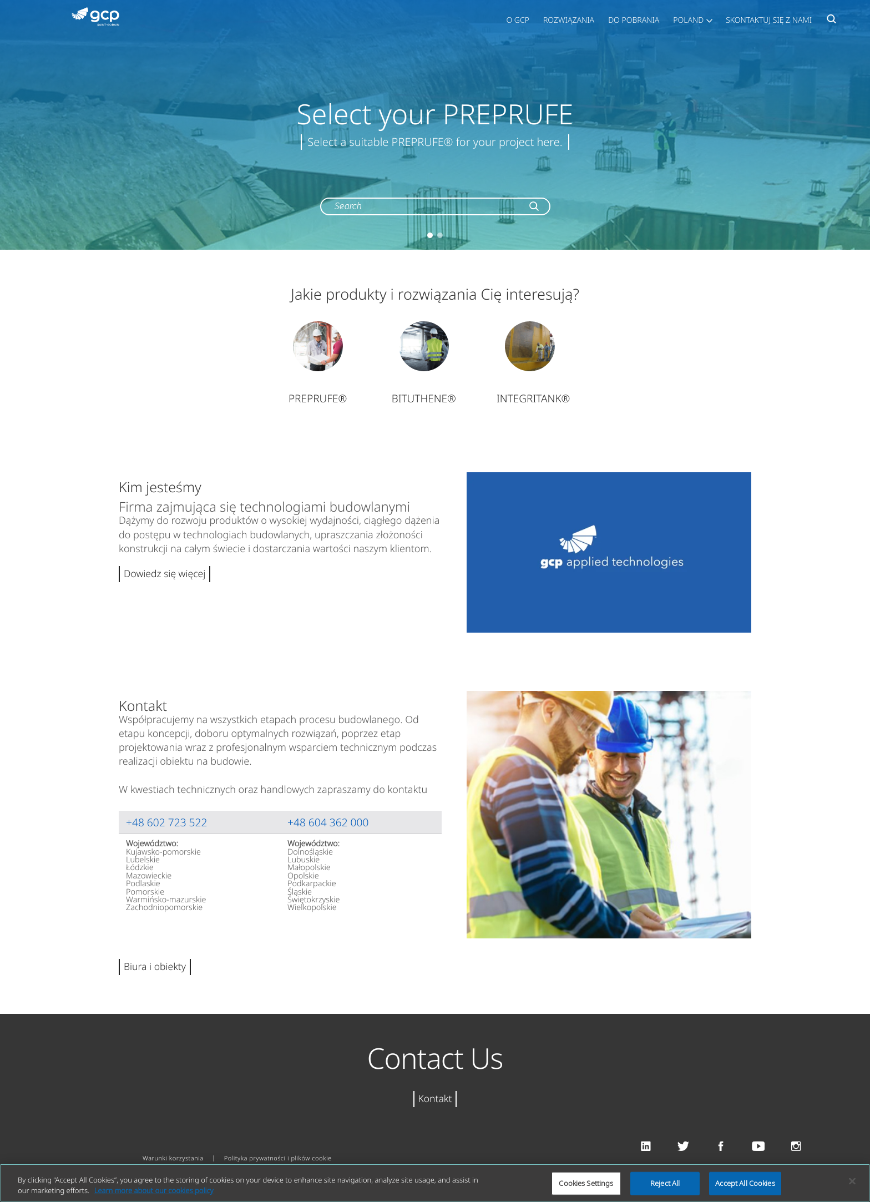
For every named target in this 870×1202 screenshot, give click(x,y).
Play (609, 552)
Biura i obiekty (155, 966)
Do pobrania (633, 20)
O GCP (517, 20)
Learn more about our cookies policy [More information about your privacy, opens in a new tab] (154, 1190)
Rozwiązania (568, 20)
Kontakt (435, 1098)
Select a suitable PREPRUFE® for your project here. (435, 141)
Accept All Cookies (745, 1183)
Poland (688, 20)
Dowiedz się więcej (164, 573)
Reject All (665, 1183)
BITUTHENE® (424, 398)
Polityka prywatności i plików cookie (278, 1158)
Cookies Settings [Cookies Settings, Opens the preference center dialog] (586, 1183)
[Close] (852, 1181)
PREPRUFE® (318, 398)
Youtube (758, 1146)
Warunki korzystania (173, 1158)
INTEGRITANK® (533, 398)
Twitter (683, 1146)
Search (831, 22)
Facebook (721, 1146)
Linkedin (645, 1146)
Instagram (796, 1146)
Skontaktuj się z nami (769, 20)
